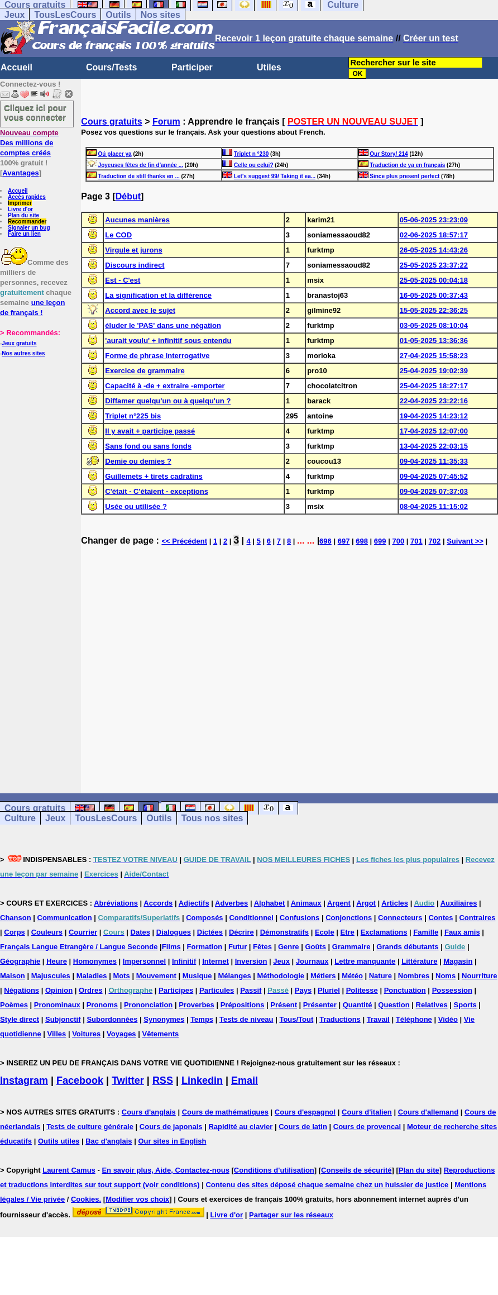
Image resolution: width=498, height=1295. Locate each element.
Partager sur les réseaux (291, 1215)
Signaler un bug (29, 228)
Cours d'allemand (428, 1112)
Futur (237, 946)
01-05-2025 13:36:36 (434, 340)
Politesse (362, 990)
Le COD (118, 235)
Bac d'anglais (108, 1141)
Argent (339, 903)
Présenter (320, 1005)
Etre (347, 932)
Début (128, 196)
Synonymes (163, 1019)
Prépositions (243, 1005)
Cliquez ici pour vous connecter (35, 112)
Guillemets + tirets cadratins (153, 476)
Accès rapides (27, 197)
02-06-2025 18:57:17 (434, 235)
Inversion (251, 961)
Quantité (357, 1005)
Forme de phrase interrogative (157, 355)
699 (380, 541)
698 (362, 541)
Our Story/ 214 (389, 154)
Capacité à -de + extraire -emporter (164, 386)
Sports (465, 1005)
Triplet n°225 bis (133, 416)
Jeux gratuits (19, 343)
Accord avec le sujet (140, 310)
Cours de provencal (367, 1126)
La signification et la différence (158, 295)
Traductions (340, 1019)
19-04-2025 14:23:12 (434, 416)
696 (325, 541)
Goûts (315, 946)
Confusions (300, 917)
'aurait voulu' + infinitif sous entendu (168, 340)
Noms (445, 976)
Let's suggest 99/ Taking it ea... (274, 176)
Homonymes (95, 961)
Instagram (24, 1080)
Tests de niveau (246, 1019)
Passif (250, 990)
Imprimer (20, 203)
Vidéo (448, 1019)
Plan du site (23, 215)
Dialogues (173, 932)
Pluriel (329, 990)
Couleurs (47, 932)
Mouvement (156, 976)
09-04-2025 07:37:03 (434, 491)
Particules (216, 990)
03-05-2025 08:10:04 (434, 325)
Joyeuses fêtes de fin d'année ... (140, 165)
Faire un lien (24, 234)
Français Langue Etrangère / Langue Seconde (78, 946)
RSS (162, 1080)
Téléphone (414, 1019)
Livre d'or (20, 209)
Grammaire (351, 946)
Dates (140, 932)
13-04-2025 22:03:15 (434, 446)
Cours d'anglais (149, 1112)
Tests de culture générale (89, 1126)
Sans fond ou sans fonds (148, 446)
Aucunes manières (137, 220)
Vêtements (160, 1034)
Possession (452, 990)
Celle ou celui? (254, 165)
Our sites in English (172, 1141)
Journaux (312, 961)
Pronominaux (57, 1005)
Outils (118, 15)
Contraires (477, 917)
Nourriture (479, 976)
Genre (288, 946)
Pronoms (102, 1005)
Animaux (306, 903)
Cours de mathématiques (225, 1112)
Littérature (419, 961)
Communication (64, 917)
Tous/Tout (296, 1019)
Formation (205, 946)
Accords (158, 903)
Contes (440, 917)
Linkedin (202, 1080)
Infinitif (184, 961)
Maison (12, 976)
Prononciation (148, 1005)
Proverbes (196, 1005)
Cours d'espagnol (305, 1112)
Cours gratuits (111, 121)
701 (416, 541)
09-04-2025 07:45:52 (434, 476)
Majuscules (50, 976)
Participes (176, 990)
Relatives (432, 1005)
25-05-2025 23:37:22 (434, 265)
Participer (192, 67)
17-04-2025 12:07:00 (434, 431)
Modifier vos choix (137, 1199)
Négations (21, 990)
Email (244, 1080)
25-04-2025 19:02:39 (434, 370)
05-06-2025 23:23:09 (434, 220)
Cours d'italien (367, 1112)
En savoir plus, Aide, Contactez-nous (165, 1170)
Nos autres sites (23, 353)
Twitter (128, 1080)
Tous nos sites (212, 818)
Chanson (15, 917)
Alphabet (269, 903)
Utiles (269, 67)
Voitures (86, 1034)
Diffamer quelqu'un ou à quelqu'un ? (168, 401)
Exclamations (384, 932)
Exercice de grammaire (144, 370)
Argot (366, 903)
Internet (215, 961)
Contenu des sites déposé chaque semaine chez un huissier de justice (326, 1184)
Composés (204, 917)
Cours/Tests (111, 67)
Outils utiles (58, 1141)
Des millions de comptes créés (29, 142)
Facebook (79, 1080)
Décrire (241, 932)
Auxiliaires (458, 903)
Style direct (19, 1019)
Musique (197, 976)
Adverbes (231, 903)
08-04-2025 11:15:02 (434, 506)
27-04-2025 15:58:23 (434, 355)
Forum (166, 121)
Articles (394, 903)
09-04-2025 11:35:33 (434, 461)
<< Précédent (184, 541)
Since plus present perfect (404, 176)
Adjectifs (194, 903)
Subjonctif (63, 1019)
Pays (303, 990)
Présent (283, 1005)
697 (344, 541)
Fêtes (262, 946)
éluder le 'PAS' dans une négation (163, 325)
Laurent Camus (68, 1170)
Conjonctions (348, 917)
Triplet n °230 (251, 154)
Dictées (210, 932)
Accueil (16, 67)
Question (393, 1005)
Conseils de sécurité (356, 1170)
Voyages (121, 1034)
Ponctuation (405, 990)
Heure (56, 961)
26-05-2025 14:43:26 (434, 250)
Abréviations (116, 903)
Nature (380, 976)
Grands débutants (407, 946)
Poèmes (14, 1005)
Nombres (413, 976)
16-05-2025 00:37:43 (434, 295)
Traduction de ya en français (407, 165)
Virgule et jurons (133, 250)
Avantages (20, 173)
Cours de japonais (171, 1126)
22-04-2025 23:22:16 (434, 401)
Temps (201, 1019)
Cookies (85, 1199)
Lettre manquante (364, 961)
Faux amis (462, 932)
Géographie (20, 961)
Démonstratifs (284, 932)
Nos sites (160, 15)
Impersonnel (144, 961)
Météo (352, 976)
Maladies (91, 976)
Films (171, 946)
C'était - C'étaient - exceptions (156, 491)
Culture (20, 818)
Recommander (27, 221)
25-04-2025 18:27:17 (434, 386)
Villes (56, 1034)
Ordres (91, 990)
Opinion (59, 990)
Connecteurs (400, 917)
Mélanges (234, 976)
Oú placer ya (115, 154)
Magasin (457, 961)
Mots (121, 976)
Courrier (83, 932)
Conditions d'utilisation (274, 1170)
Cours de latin (303, 1126)
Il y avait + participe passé (150, 431)
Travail (378, 1019)
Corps (14, 932)
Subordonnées (112, 1019)
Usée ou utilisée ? (136, 506)
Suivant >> (465, 541)
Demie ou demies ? (138, 461)
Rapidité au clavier (240, 1126)
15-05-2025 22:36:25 (434, 310)
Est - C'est (122, 280)
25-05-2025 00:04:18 (434, 280)
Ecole (324, 932)
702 (435, 541)
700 (398, 541)
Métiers (323, 976)
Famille (425, 932)
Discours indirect (134, 265)
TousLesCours (65, 15)
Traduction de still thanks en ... (139, 176)
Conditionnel (251, 917)
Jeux (14, 15)
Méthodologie (281, 976)
